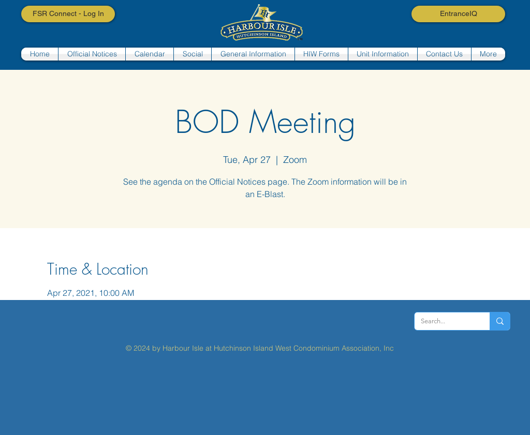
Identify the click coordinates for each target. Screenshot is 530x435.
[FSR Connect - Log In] (68, 14)
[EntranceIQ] (458, 14)
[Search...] (444, 321)
